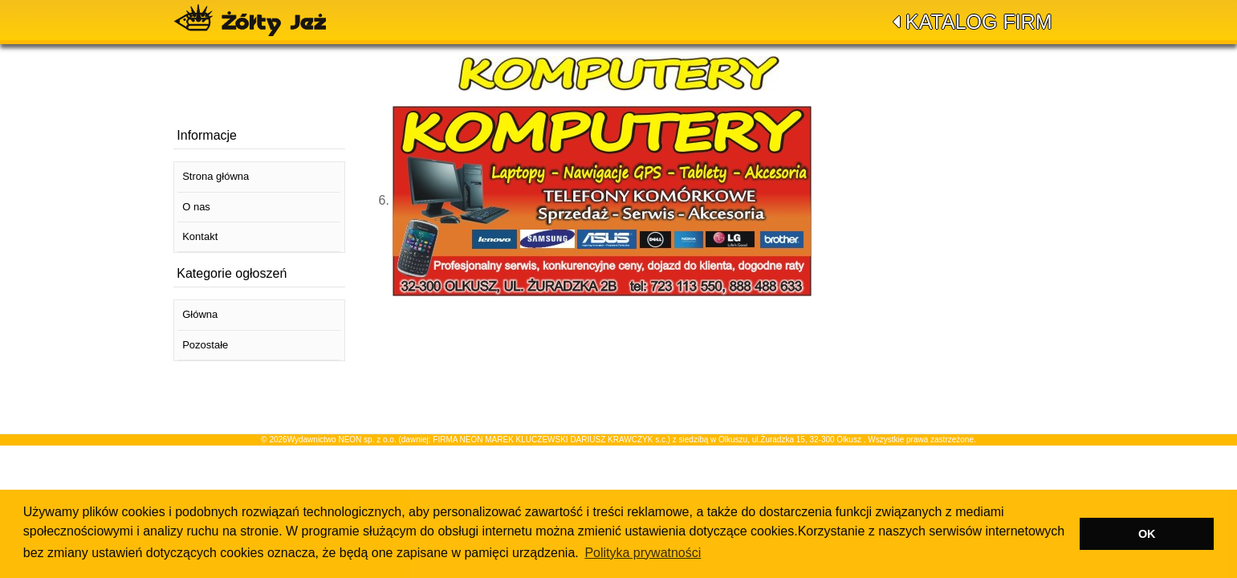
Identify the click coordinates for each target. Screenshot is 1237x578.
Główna (200, 314)
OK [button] (1147, 533)
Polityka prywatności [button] (642, 553)
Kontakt (200, 236)
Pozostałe (205, 345)
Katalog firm (978, 21)
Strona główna (215, 176)
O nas (196, 207)
